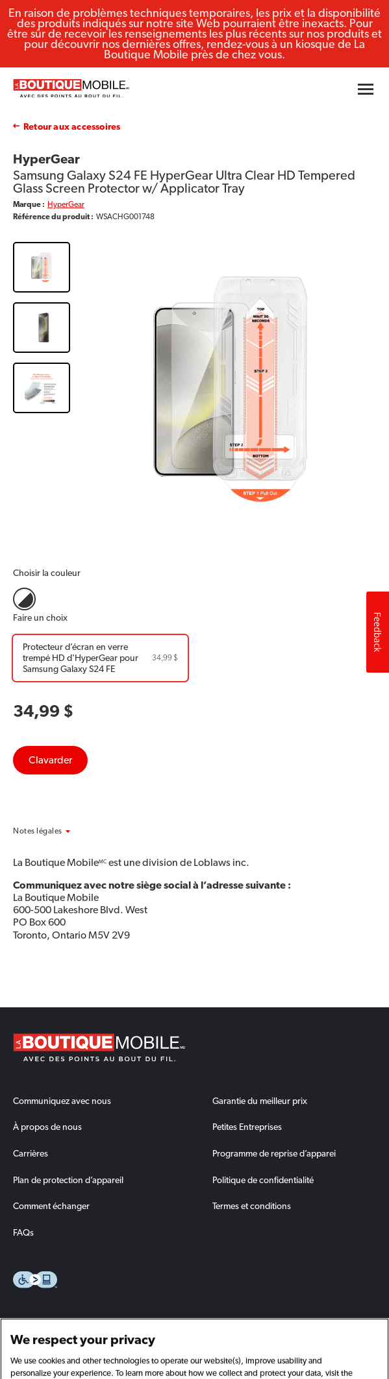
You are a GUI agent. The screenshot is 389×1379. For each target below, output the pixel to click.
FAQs (23, 1232)
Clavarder (50, 760)
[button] (55, 831)
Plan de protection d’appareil (68, 1180)
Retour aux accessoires (71, 126)
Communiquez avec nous (62, 1101)
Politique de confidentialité (263, 1180)
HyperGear (65, 204)
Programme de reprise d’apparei (274, 1153)
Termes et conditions (251, 1206)
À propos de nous (47, 1126)
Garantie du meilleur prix (259, 1101)
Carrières (30, 1153)
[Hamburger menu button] (365, 89)
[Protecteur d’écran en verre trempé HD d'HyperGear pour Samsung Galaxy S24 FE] (100, 658)
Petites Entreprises (247, 1126)
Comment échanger (51, 1206)
